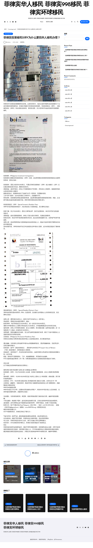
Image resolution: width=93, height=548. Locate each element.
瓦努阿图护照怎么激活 (71, 65)
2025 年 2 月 (68, 106)
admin (36, 459)
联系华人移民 (49, 21)
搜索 (65, 34)
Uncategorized (8, 33)
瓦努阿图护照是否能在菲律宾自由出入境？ (76, 55)
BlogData (50, 545)
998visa (67, 121)
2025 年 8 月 (68, 90)
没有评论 (22, 48)
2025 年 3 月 (68, 102)
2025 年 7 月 (68, 94)
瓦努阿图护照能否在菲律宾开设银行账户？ (76, 69)
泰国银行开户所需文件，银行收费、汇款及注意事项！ (31, 485)
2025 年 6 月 (68, 98)
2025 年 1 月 (68, 111)
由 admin (7, 48)
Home (41, 21)
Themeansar (58, 545)
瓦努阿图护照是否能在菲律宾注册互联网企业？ (13, 515)
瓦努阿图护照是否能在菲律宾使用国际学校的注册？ (57, 515)
